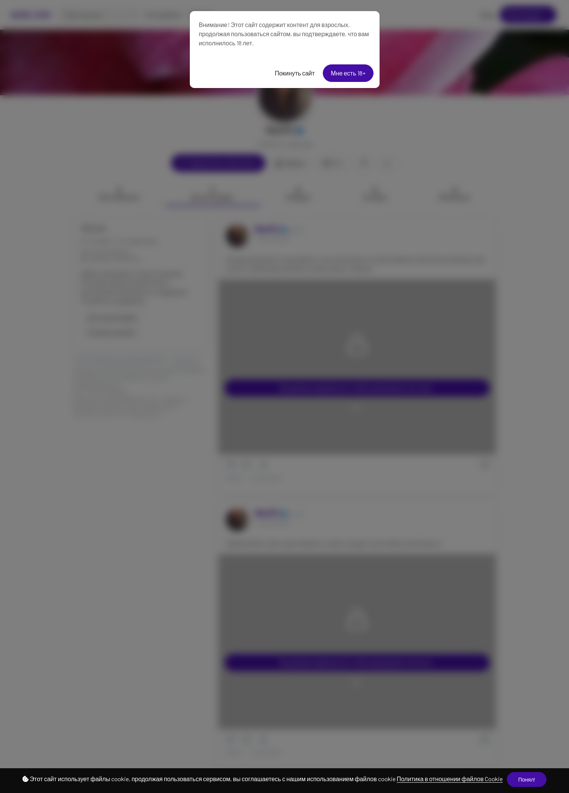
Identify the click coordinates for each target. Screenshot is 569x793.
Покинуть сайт (295, 73)
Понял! (526, 779)
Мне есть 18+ (348, 73)
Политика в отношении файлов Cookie (450, 778)
